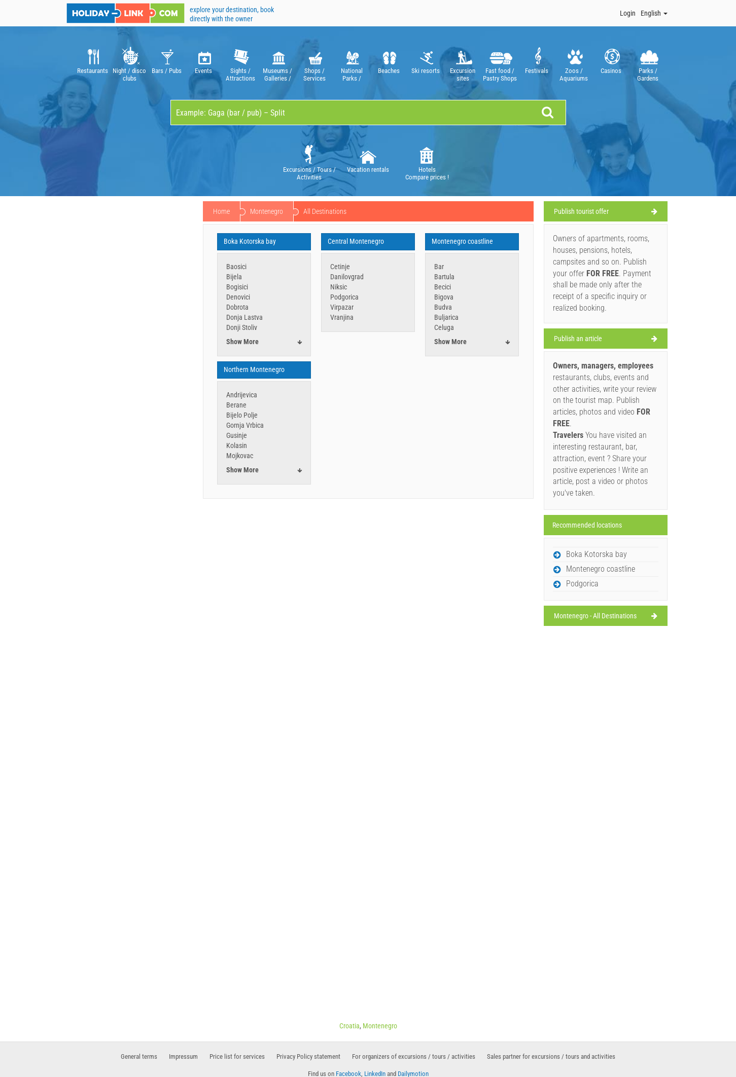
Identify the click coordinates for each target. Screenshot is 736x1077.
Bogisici (237, 287)
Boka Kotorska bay (250, 241)
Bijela (234, 277)
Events (204, 63)
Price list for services (237, 1056)
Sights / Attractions (241, 63)
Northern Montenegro (254, 369)
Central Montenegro (356, 241)
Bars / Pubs (167, 63)
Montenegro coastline (462, 241)
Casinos (611, 63)
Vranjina (342, 317)
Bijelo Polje (242, 415)
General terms (139, 1056)
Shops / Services (315, 63)
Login (628, 13)
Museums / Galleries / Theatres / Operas (278, 63)
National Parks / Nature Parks (352, 63)
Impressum (183, 1056)
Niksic (338, 287)
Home (221, 211)
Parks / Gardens (648, 63)
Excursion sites (463, 63)
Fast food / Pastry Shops (500, 63)
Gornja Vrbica (245, 425)
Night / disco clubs (130, 63)
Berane (236, 405)
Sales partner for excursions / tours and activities (551, 1056)
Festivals (537, 63)
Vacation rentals (368, 158)
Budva (443, 307)
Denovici (238, 297)
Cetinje (340, 267)
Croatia (349, 1026)
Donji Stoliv (241, 327)
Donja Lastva (244, 317)
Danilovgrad (347, 277)
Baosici (236, 267)
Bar (439, 267)
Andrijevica (241, 395)
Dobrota (237, 307)
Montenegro (266, 211)
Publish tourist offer (581, 211)
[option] (92, 63)
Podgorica (344, 297)
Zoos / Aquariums (574, 63)
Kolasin (236, 445)
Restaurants (93, 63)
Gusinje (236, 435)
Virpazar (342, 307)
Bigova (443, 297)
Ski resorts (426, 63)
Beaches (389, 63)
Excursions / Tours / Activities (309, 162)
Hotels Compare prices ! (427, 162)
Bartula (444, 277)
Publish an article (578, 339)
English (654, 13)
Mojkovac (239, 456)
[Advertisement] (131, 356)
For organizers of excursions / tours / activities (413, 1056)
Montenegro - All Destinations (595, 616)
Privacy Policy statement (308, 1056)
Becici (442, 287)
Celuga (444, 327)
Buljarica (446, 317)
